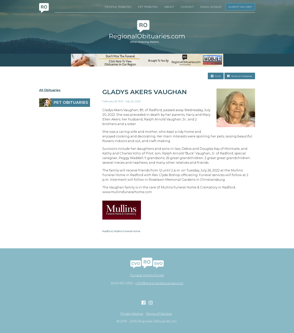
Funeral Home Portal (147, 275)
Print (216, 76)
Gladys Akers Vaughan (144, 92)
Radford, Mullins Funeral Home (121, 231)
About (169, 7)
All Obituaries (50, 90)
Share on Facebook (239, 76)
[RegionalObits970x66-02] (147, 60)
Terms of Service (159, 314)
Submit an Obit (240, 7)
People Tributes (118, 7)
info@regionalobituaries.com (159, 283)
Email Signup (211, 7)
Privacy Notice (131, 314)
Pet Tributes (148, 7)
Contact (187, 7)
